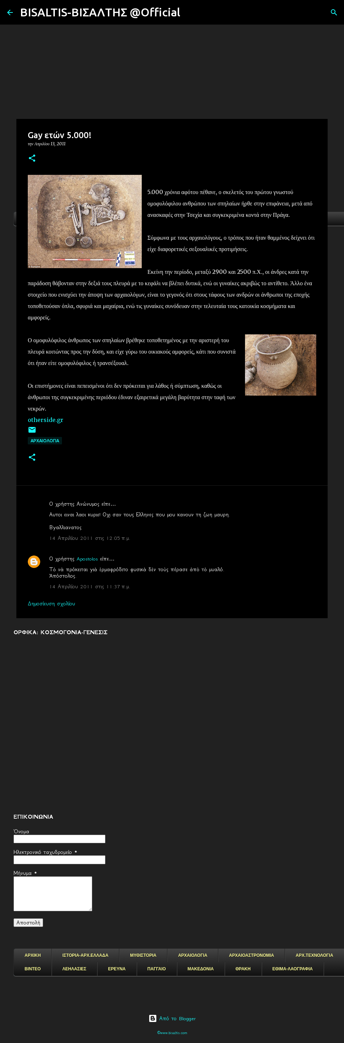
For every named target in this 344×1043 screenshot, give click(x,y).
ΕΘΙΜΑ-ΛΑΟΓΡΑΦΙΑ (292, 968)
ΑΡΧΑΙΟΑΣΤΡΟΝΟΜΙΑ (251, 955)
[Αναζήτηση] (190, 12)
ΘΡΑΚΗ (242, 968)
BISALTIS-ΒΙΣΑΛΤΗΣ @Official (100, 12)
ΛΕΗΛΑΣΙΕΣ (74, 968)
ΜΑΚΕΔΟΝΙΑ (201, 968)
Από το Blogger (172, 1018)
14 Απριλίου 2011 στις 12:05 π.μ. (89, 538)
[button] (32, 158)
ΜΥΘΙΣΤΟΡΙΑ (143, 955)
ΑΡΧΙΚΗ (33, 955)
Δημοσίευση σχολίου (51, 603)
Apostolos (87, 559)
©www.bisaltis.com (172, 1033)
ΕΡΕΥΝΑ (116, 968)
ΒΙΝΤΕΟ (33, 968)
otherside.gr (45, 419)
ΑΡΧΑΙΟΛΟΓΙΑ (45, 440)
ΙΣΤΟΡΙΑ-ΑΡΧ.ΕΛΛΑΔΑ (85, 955)
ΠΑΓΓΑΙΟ (156, 968)
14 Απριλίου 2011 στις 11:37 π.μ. (89, 586)
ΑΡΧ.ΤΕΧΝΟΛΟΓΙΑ (314, 955)
